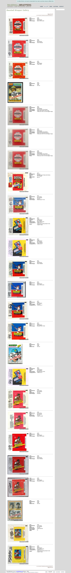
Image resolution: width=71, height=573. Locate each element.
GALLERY (46, 6)
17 (51, 15)
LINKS (50, 6)
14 (48, 15)
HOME (41, 6)
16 (50, 15)
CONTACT (61, 6)
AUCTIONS (55, 6)
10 (43, 15)
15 (49, 15)
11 (44, 15)
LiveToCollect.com (19, 571)
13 (47, 15)
